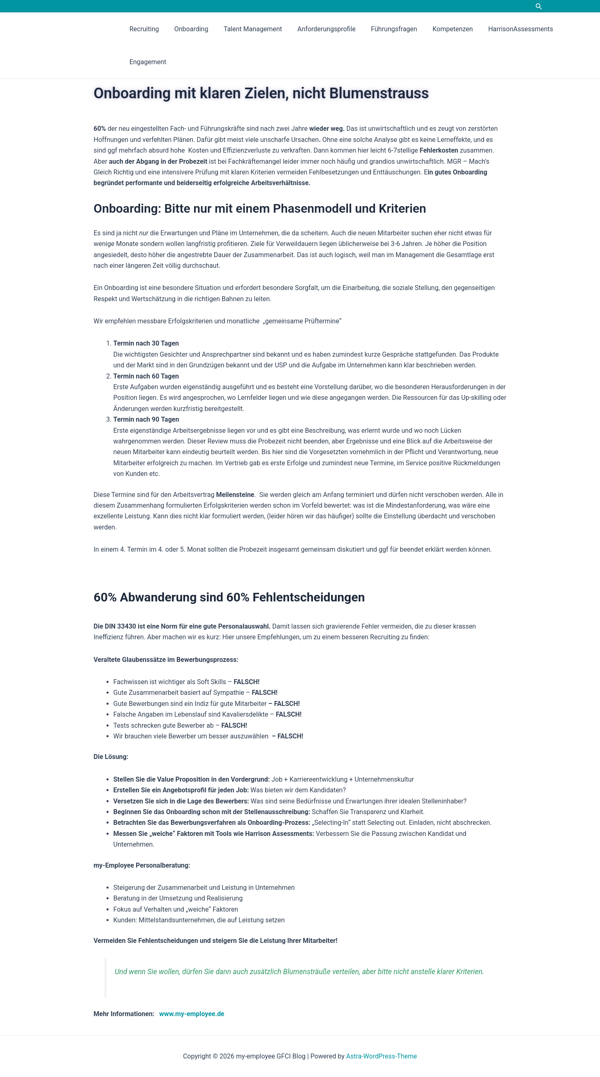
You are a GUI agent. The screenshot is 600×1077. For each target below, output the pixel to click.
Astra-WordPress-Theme (381, 1056)
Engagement (146, 62)
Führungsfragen (384, 29)
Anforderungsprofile (319, 29)
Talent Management (247, 29)
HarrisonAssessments (506, 29)
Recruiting (143, 29)
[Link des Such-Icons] (538, 7)
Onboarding (188, 29)
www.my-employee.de (192, 1014)
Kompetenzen (441, 29)
